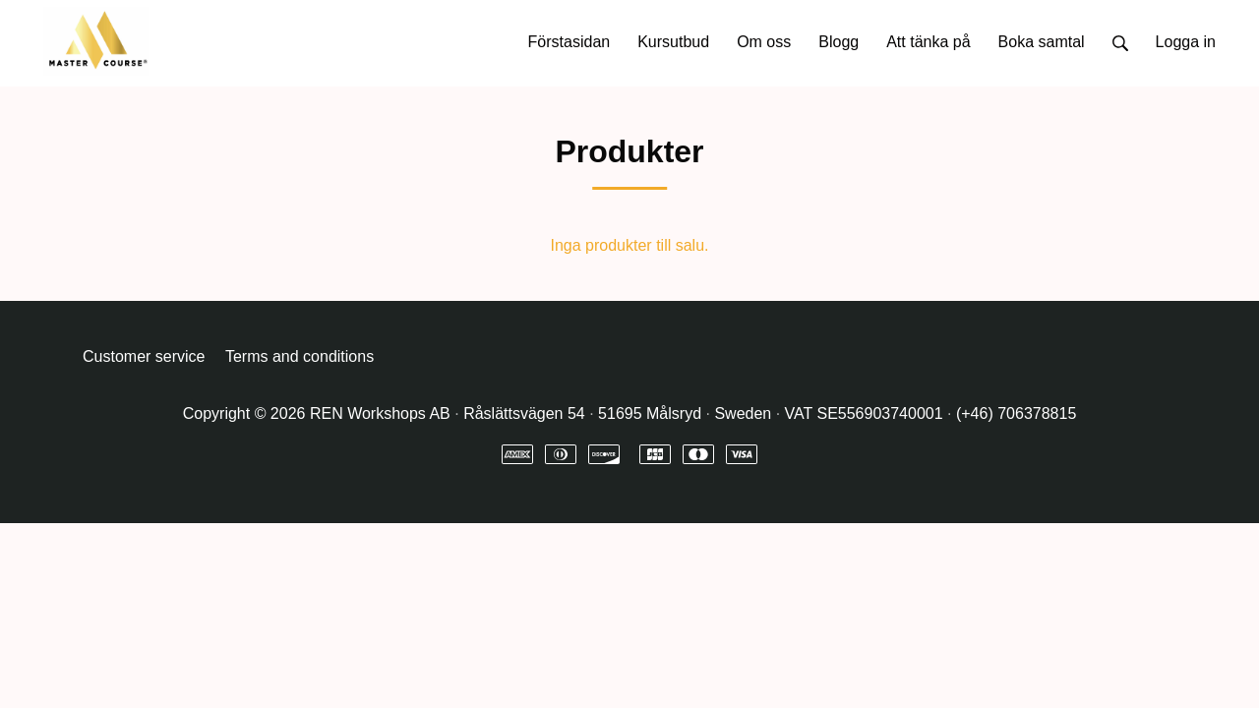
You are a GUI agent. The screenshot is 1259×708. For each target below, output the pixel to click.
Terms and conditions (299, 356)
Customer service (144, 356)
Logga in (1186, 41)
